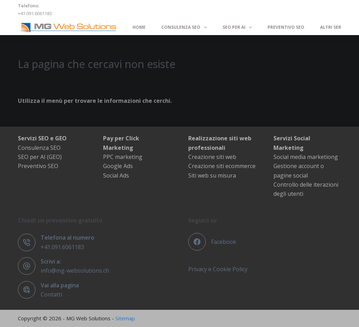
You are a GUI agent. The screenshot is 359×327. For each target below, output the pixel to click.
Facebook (223, 242)
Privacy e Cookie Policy (218, 269)
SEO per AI (239, 27)
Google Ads (118, 166)
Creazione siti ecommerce (222, 166)
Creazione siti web (212, 157)
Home (139, 27)
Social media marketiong (305, 157)
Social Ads (116, 175)
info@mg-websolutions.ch (75, 270)
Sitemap (125, 318)
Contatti (51, 294)
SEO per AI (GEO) (40, 157)
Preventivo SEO (285, 27)
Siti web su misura (212, 175)
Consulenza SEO (185, 27)
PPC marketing (122, 157)
